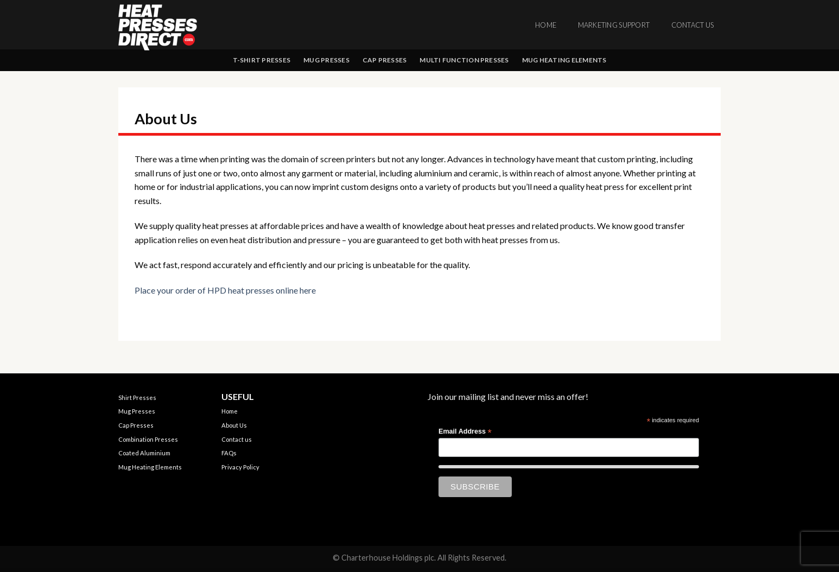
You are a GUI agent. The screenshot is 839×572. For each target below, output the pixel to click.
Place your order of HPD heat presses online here (225, 290)
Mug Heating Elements (564, 60)
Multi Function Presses (464, 60)
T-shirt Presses (262, 60)
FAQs (229, 452)
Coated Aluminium (144, 452)
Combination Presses (148, 439)
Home (545, 25)
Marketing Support (614, 25)
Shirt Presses (137, 397)
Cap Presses (385, 60)
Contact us (692, 25)
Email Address (465, 431)
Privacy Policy (240, 467)
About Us (234, 425)
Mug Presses (326, 60)
